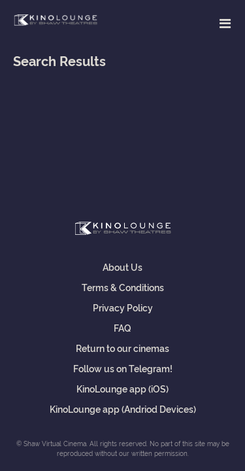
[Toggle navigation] (225, 23)
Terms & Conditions (123, 287)
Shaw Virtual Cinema (55, 20)
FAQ (122, 327)
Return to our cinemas (122, 347)
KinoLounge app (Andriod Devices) (123, 408)
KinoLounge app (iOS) (122, 388)
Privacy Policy (123, 307)
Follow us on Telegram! (122, 368)
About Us (122, 266)
